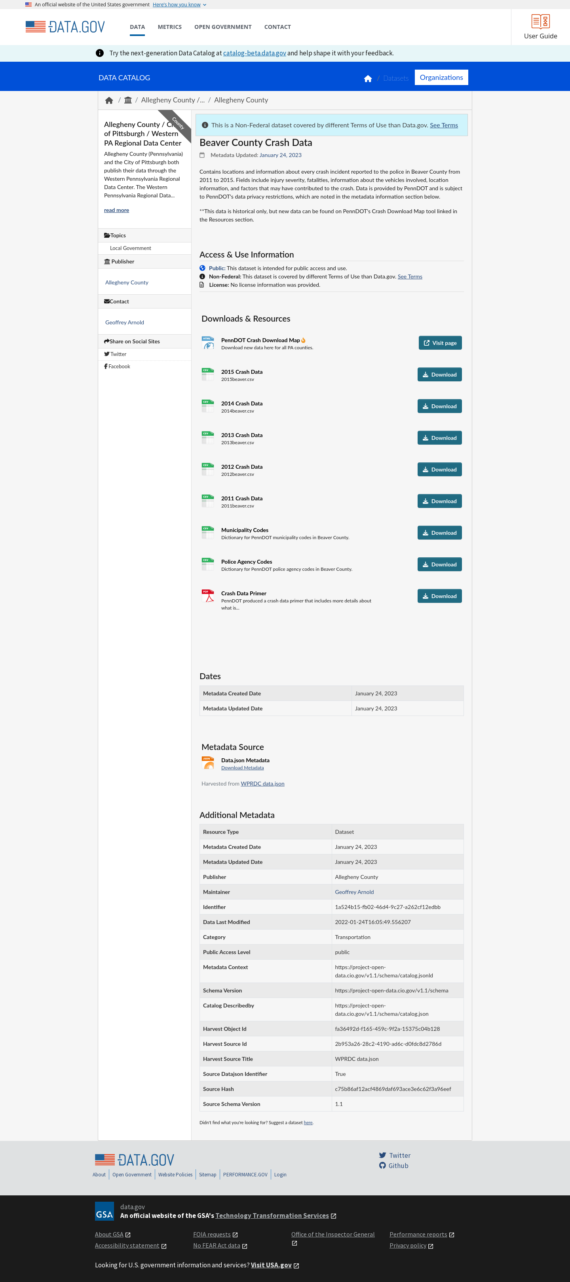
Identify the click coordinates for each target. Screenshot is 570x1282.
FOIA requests (212, 1234)
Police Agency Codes (246, 561)
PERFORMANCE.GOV (245, 1174)
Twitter (115, 354)
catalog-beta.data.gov (254, 53)
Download (440, 374)
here (308, 1122)
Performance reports (418, 1234)
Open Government (132, 1174)
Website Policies (175, 1174)
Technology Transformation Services (272, 1215)
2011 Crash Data (242, 498)
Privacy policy (408, 1245)
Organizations (441, 77)
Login (280, 1174)
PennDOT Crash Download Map (261, 340)
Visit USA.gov (271, 1265)
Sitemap (208, 1174)
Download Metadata (242, 768)
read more (116, 209)
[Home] (64, 26)
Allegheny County (241, 100)
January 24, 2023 (281, 154)
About (99, 1174)
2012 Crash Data (242, 466)
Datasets (396, 78)
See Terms (444, 125)
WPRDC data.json (262, 783)
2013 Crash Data (242, 435)
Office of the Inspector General (333, 1234)
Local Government (130, 248)
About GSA (109, 1234)
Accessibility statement (127, 1245)
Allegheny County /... (173, 100)
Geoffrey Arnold (124, 322)
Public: (217, 268)
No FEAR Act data (216, 1245)
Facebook (117, 366)
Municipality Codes (244, 529)
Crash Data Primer (243, 593)
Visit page (440, 342)
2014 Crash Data (242, 403)
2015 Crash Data (242, 371)
